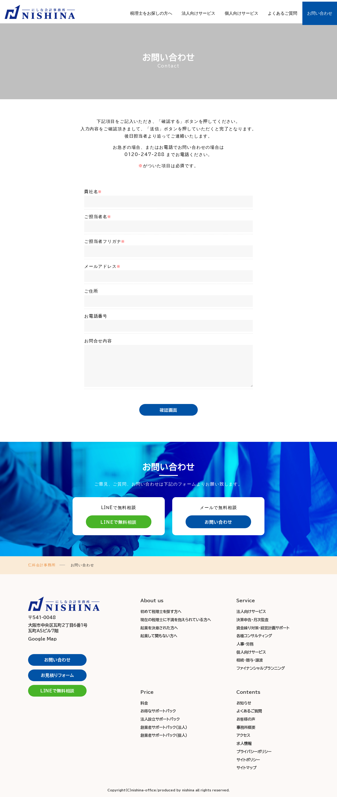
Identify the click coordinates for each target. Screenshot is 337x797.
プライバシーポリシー (253, 752)
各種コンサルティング (254, 636)
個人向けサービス (241, 11)
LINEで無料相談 (118, 522)
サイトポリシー (248, 760)
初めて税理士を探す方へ (160, 611)
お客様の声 (245, 719)
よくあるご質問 (282, 11)
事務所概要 (245, 727)
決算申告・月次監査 (252, 620)
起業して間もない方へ (158, 636)
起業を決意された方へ (159, 628)
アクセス (243, 735)
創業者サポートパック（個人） (163, 735)
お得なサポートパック (158, 711)
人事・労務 (244, 644)
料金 (144, 703)
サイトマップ (246, 768)
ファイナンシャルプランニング (260, 668)
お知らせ (243, 703)
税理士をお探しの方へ (151, 11)
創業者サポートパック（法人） (163, 727)
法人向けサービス (198, 11)
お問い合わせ (319, 11)
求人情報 (244, 743)
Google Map (43, 639)
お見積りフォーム (57, 675)
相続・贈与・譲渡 (249, 660)
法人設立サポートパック (159, 719)
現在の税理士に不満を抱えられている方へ (175, 620)
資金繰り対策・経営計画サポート (262, 628)
